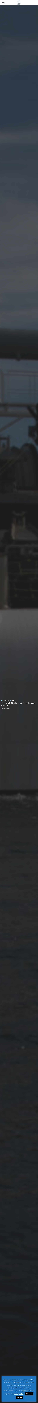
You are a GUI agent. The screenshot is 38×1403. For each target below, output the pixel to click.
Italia (12, 700)
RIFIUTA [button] (19, 1397)
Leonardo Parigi (5, 708)
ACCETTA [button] (29, 1394)
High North (5, 700)
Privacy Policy (19, 1394)
